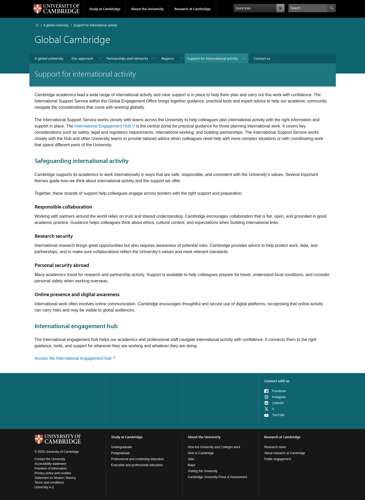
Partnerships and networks (127, 58)
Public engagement (277, 459)
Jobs (191, 459)
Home (37, 25)
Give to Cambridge (201, 453)
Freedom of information (51, 468)
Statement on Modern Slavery (55, 478)
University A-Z (44, 487)
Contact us (262, 58)
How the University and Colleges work (214, 447)
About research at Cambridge (284, 453)
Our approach (82, 58)
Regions (167, 58)
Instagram (279, 397)
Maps (191, 465)
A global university (56, 25)
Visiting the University (203, 471)
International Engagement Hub (102, 126)
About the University (147, 9)
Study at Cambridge (104, 9)
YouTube (278, 415)
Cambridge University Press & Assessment (217, 477)
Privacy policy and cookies (53, 473)
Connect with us (277, 381)
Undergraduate (121, 447)
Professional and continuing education (137, 459)
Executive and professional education (137, 465)
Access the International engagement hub (73, 358)
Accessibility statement (50, 464)
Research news (275, 447)
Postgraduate (120, 453)
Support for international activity (212, 58)
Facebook (279, 391)
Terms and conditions (49, 482)
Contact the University (50, 459)
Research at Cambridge (192, 9)
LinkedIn (278, 403)
